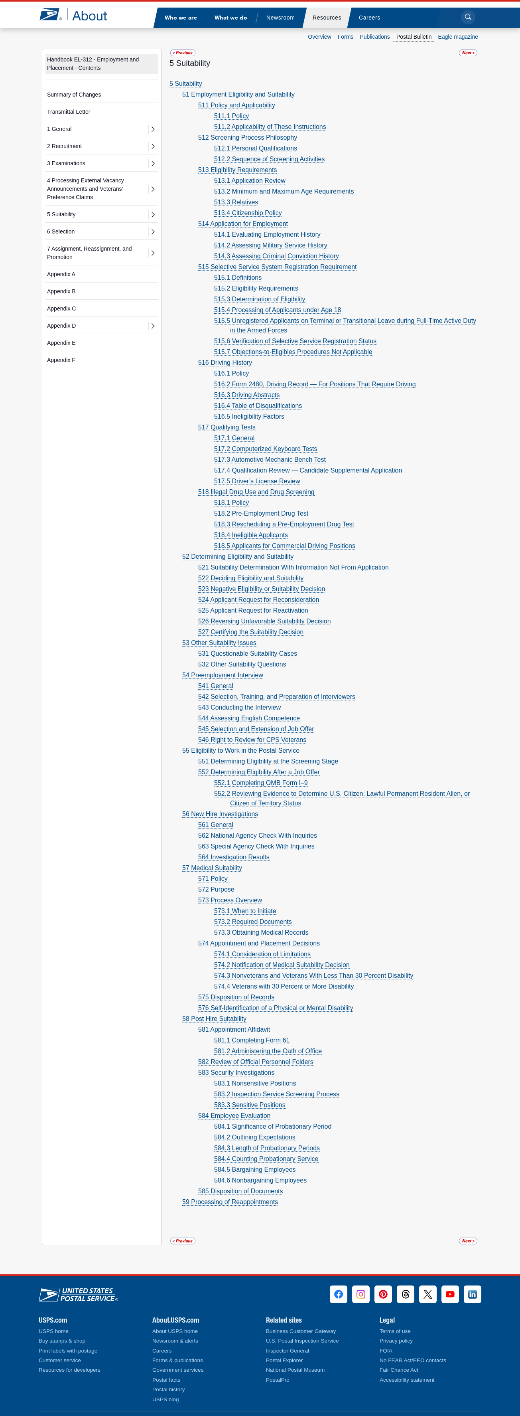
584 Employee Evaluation (234, 1115)
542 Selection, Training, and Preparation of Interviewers (276, 696)
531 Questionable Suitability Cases (247, 653)
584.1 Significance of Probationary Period (272, 1126)
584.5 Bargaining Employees (255, 1169)
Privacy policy (396, 1341)
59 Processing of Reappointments (230, 1201)
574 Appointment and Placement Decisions (259, 943)
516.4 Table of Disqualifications (258, 405)
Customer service (60, 1360)
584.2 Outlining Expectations (254, 1137)
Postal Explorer (284, 1360)
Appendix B (61, 291)
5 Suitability (61, 214)
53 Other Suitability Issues (219, 642)
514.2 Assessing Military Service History (270, 245)
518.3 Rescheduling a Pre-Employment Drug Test (284, 524)
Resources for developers (69, 1370)
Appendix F (61, 360)
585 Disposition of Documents (240, 1191)
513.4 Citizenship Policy (248, 213)
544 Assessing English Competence (249, 718)
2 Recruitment (64, 146)
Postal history (168, 1389)
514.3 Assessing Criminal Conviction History (276, 256)
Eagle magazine (458, 37)
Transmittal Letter (68, 112)
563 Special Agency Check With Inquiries (256, 846)
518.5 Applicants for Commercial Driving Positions (284, 545)
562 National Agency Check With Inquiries (257, 835)
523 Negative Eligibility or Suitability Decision (261, 588)
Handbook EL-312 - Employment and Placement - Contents (93, 63)
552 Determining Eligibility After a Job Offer (259, 772)
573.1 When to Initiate (245, 911)
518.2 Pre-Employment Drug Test (261, 513)
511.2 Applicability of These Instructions (270, 126)
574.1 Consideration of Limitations (262, 954)
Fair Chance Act (399, 1370)
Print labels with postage (68, 1351)
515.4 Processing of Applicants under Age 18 (277, 310)
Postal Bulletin (414, 37)
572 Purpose (216, 889)
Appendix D (61, 325)
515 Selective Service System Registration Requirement (277, 266)
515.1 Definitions (238, 277)
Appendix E (61, 343)
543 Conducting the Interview (239, 707)
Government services (177, 1370)
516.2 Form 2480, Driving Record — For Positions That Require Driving (315, 384)
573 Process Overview (230, 900)
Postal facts (166, 1380)
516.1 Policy (231, 373)
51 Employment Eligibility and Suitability (238, 94)
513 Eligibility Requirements (237, 169)
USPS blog (165, 1399)
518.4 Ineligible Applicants (251, 535)
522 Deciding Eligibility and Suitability (250, 578)
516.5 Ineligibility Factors (249, 416)
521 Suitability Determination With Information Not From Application (293, 567)
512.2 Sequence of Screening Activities (269, 159)
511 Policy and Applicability (236, 105)
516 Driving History (225, 362)
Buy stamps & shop (62, 1341)
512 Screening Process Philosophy (247, 137)
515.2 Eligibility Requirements (256, 288)
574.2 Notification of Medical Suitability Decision (282, 964)
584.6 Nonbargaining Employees (260, 1180)
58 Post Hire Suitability (214, 1018)
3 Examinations (66, 163)
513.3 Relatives (236, 202)
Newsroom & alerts (175, 1341)
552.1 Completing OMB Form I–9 (261, 782)
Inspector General (287, 1351)
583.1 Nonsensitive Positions (255, 1083)
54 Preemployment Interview (222, 675)
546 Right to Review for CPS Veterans (252, 739)
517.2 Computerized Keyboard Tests (265, 448)
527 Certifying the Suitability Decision (250, 632)
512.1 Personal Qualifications (255, 148)
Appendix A (61, 274)
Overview (319, 37)
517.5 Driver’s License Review (257, 481)
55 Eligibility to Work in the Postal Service (240, 750)
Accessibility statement (407, 1380)
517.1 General (234, 438)
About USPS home (175, 1331)
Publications (375, 37)
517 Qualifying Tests (227, 427)
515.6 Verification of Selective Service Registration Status (295, 341)
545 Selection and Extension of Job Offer (256, 729)
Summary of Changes (74, 94)
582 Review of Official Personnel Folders (255, 1061)
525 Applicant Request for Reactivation (253, 610)
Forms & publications (177, 1360)
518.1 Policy (231, 502)
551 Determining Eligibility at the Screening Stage (268, 761)
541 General (215, 685)
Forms (346, 37)
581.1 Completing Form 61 (252, 1040)
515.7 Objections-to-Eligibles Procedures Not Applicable (293, 351)
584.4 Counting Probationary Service (266, 1158)
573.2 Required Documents (253, 921)
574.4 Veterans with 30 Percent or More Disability (284, 986)
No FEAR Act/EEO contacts (413, 1360)
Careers (161, 1351)
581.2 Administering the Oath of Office (268, 1051)
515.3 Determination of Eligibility (259, 299)
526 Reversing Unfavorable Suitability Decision (264, 621)
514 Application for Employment (243, 223)
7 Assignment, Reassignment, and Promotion (89, 252)
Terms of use (395, 1331)
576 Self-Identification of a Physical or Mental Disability (275, 1008)
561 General (215, 824)
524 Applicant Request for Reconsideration (258, 599)
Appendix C (61, 308)
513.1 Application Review (250, 180)
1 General (59, 129)
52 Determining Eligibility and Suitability (237, 556)
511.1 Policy (231, 116)
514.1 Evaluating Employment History (267, 234)
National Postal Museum (295, 1370)
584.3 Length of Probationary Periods (267, 1148)
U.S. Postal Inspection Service (302, 1341)
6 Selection (61, 231)
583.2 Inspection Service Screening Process (276, 1094)
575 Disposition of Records (236, 997)
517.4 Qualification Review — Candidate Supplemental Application (308, 470)
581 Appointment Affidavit (234, 1029)
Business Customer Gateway (301, 1331)
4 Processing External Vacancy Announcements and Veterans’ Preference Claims (85, 188)
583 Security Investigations (236, 1072)
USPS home (54, 1331)
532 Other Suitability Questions (242, 664)
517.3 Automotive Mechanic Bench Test (270, 459)
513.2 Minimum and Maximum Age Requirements (284, 191)
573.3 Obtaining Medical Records (261, 932)
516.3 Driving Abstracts (247, 395)
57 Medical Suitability (212, 867)
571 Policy (213, 878)
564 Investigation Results (234, 857)
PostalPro (278, 1380)
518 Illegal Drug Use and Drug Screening (256, 491)
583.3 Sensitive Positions (250, 1105)
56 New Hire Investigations (220, 814)
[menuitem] (180, 18)
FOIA (386, 1351)
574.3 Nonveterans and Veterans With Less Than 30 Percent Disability (314, 975)
